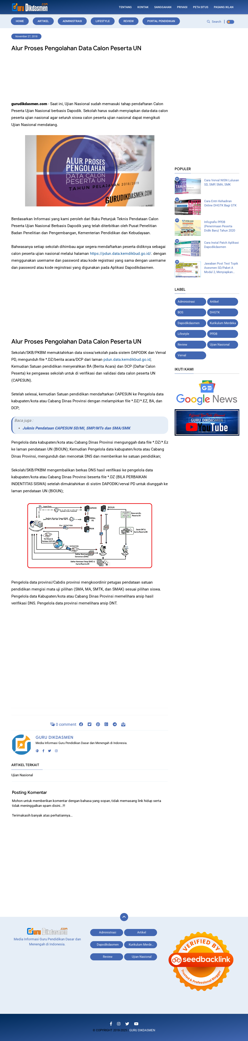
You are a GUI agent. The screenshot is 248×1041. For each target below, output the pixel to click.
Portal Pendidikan (161, 21)
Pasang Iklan (223, 7)
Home (20, 21)
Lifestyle (103, 21)
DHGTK (215, 312)
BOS (180, 312)
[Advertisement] (89, 77)
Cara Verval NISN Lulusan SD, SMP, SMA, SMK (221, 182)
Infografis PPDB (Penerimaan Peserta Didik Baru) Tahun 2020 (219, 226)
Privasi (182, 7)
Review (128, 21)
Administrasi (72, 21)
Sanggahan (162, 7)
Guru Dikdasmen (55, 737)
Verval (182, 355)
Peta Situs (200, 7)
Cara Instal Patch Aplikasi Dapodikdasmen (221, 245)
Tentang (125, 7)
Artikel (43, 21)
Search (214, 21)
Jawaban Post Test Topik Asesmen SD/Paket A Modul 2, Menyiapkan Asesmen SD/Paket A (221, 268)
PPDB (213, 334)
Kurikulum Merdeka (223, 323)
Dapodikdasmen (188, 323)
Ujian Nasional (220, 344)
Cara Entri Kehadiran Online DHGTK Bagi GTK (220, 203)
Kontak (143, 7)
